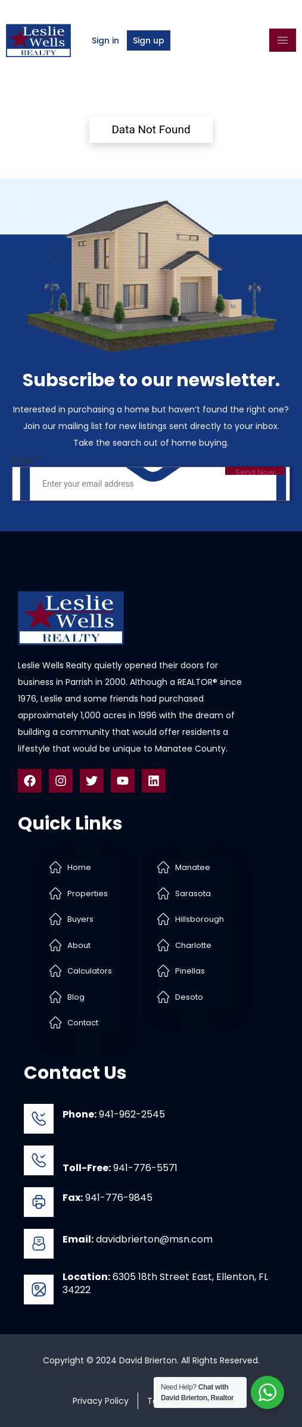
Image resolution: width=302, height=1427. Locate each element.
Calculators (89, 971)
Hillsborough (199, 919)
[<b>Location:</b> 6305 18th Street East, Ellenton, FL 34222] (39, 1289)
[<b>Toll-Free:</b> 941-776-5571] (39, 1160)
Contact (82, 1022)
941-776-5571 (120, 1168)
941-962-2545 (114, 1114)
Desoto (189, 997)
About (79, 945)
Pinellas (190, 971)
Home (79, 867)
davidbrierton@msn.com (138, 1239)
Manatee (192, 867)
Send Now (255, 471)
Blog (76, 997)
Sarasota (193, 893)
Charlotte (193, 945)
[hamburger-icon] (282, 40)
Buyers (80, 919)
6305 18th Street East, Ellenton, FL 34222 (165, 1283)
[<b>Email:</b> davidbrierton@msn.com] (39, 1244)
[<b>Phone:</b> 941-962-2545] (39, 1119)
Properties (87, 893)
